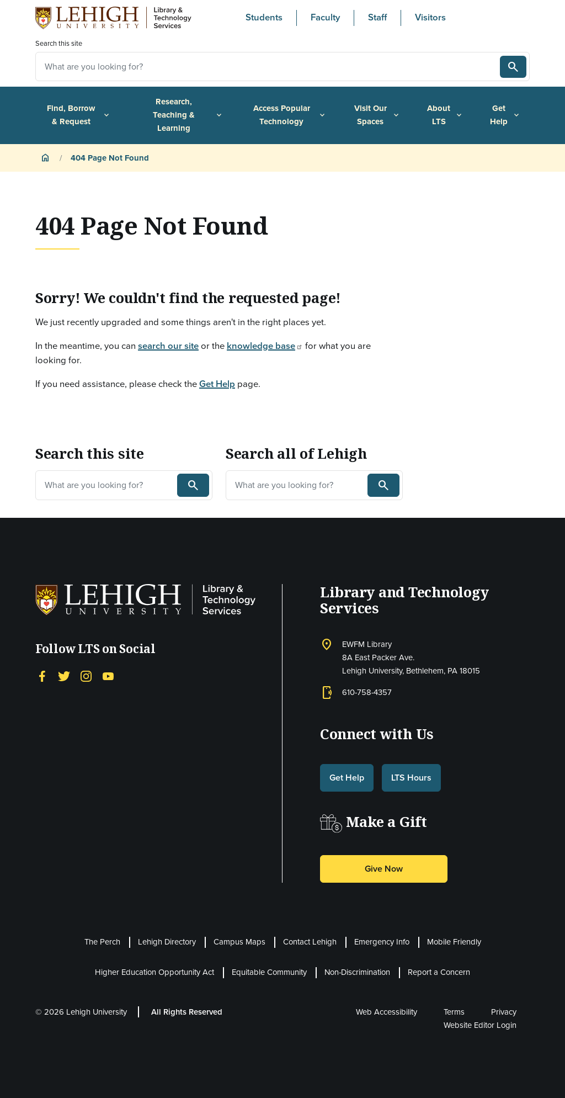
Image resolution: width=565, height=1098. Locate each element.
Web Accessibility (386, 1012)
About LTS (445, 115)
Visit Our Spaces (377, 115)
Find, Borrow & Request (79, 115)
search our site (168, 346)
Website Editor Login (480, 1025)
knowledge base (265, 346)
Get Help (505, 115)
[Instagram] (86, 675)
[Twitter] (64, 675)
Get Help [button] (346, 777)
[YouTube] (108, 675)
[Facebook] (42, 675)
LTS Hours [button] (411, 777)
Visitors (430, 17)
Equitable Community (269, 972)
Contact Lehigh (310, 942)
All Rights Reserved (186, 1012)
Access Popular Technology (290, 115)
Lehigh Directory (167, 942)
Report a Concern (439, 972)
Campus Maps (239, 942)
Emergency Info (381, 942)
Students (264, 17)
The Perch (102, 942)
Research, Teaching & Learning (188, 115)
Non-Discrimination (357, 972)
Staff (377, 17)
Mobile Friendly (454, 942)
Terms (454, 1012)
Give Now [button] (384, 868)
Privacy (503, 1012)
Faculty (325, 17)
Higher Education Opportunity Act (154, 972)
